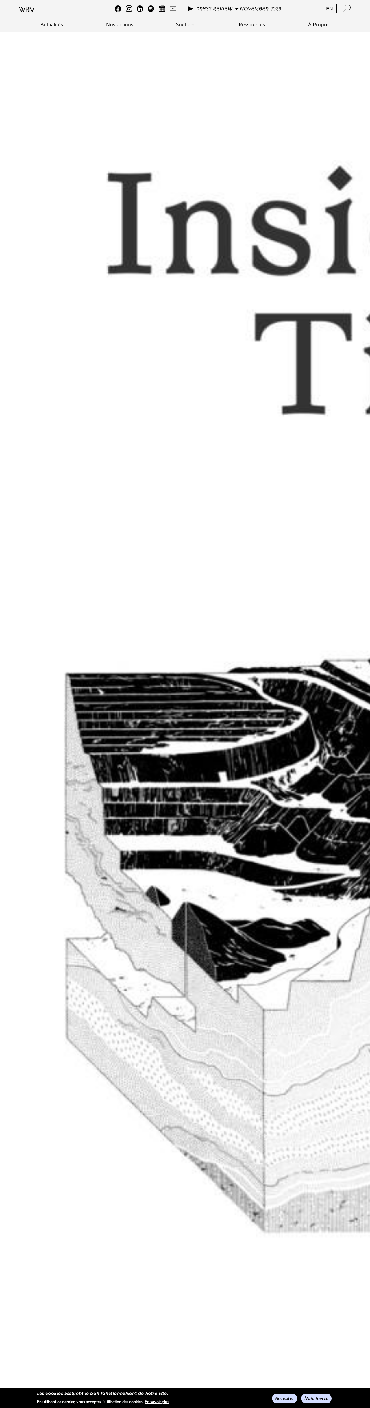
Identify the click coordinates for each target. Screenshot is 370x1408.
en (329, 8)
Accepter (284, 1398)
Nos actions (119, 24)
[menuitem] (52, 24)
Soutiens (186, 24)
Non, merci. (316, 1398)
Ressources (252, 24)
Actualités (51, 24)
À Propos (319, 24)
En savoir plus (157, 1401)
